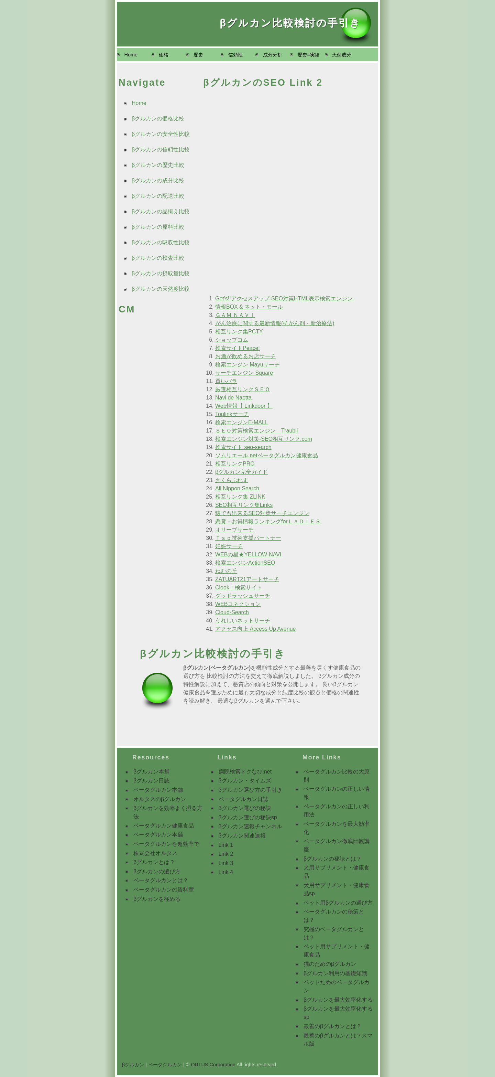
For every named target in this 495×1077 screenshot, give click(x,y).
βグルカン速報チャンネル (250, 826)
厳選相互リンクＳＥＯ (242, 389)
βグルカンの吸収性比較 (161, 242)
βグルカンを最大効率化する (338, 1000)
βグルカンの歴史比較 (158, 165)
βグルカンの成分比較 (158, 180)
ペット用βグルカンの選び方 (338, 903)
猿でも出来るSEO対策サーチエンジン (262, 513)
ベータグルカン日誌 (243, 799)
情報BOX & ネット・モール (249, 307)
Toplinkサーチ (232, 414)
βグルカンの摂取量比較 (161, 273)
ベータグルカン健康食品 (163, 826)
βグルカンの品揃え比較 (161, 211)
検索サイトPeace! (237, 348)
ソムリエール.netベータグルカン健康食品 (266, 455)
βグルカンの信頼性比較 (161, 149)
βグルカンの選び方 (156, 871)
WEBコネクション (238, 604)
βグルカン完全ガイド (241, 472)
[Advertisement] (154, 426)
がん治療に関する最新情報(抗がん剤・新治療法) (274, 323)
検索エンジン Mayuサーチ (247, 364)
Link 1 (226, 845)
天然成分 (341, 54)
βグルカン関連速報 (242, 836)
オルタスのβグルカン (159, 799)
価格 (163, 54)
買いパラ (226, 381)
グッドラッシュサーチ (242, 596)
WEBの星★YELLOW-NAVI (248, 554)
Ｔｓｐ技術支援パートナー (248, 538)
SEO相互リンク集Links (244, 505)
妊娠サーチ (229, 546)
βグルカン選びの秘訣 (245, 808)
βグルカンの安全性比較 (161, 134)
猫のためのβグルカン (330, 964)
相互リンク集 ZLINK (240, 497)
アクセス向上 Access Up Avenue (255, 629)
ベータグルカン (165, 1064)
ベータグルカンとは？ (160, 880)
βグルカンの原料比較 (158, 227)
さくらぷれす (231, 480)
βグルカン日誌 (151, 780)
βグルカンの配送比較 (158, 196)
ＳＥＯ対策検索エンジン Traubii (256, 431)
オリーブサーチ (234, 530)
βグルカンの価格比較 (158, 118)
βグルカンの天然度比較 (161, 289)
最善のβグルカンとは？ (333, 1026)
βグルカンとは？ (154, 862)
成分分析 (272, 54)
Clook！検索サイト (238, 587)
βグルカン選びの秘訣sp (248, 817)
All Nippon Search (237, 488)
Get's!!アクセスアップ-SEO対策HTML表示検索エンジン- (285, 298)
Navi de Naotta (233, 398)
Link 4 (226, 872)
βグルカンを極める (156, 899)
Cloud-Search (232, 612)
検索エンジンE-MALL (241, 422)
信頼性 (235, 54)
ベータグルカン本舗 (158, 790)
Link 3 (226, 863)
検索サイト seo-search (243, 447)
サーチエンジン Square (244, 373)
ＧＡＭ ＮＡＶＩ (235, 315)
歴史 (198, 54)
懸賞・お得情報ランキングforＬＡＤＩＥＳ (268, 521)
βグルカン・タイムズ (245, 780)
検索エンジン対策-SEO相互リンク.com (263, 439)
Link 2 (226, 854)
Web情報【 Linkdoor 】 (244, 406)
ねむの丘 (226, 571)
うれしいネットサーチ (242, 620)
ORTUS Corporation (213, 1064)
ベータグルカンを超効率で (166, 844)
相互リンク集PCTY (239, 331)
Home (131, 54)
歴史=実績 (309, 54)
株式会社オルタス (155, 853)
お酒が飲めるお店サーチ (245, 356)
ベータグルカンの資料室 (163, 890)
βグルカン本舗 (151, 772)
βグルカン (133, 1064)
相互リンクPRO (235, 464)
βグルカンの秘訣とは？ (333, 859)
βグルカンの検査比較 (158, 258)
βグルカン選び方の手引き (250, 790)
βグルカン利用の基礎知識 (335, 973)
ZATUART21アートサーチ (247, 579)
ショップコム (231, 340)
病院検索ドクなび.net (245, 772)
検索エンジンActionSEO (245, 563)
